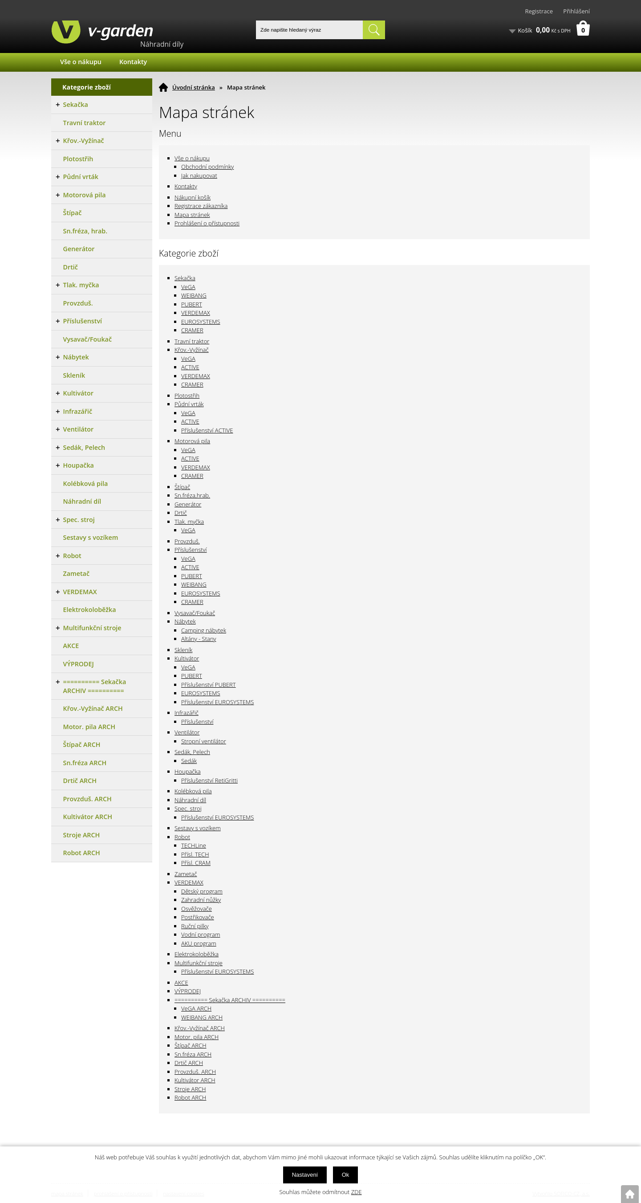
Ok (345, 1174)
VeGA (188, 287)
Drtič (180, 513)
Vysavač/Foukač (194, 613)
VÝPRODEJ (187, 991)
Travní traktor (191, 341)
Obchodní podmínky (207, 167)
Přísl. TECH (195, 854)
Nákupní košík (192, 197)
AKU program (198, 943)
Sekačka (184, 278)
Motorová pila (192, 441)
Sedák (189, 761)
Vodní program (200, 934)
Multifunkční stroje (198, 963)
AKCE (181, 983)
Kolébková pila (193, 791)
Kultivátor (186, 658)
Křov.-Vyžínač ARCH (199, 1028)
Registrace (539, 11)
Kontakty (133, 61)
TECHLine (193, 845)
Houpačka (187, 771)
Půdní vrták (189, 404)
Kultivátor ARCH (194, 1080)
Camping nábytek (203, 630)
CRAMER (192, 330)
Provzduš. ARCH (195, 1072)
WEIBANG (194, 295)
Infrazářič (186, 713)
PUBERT (191, 304)
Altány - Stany (198, 639)
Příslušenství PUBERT (208, 685)
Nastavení (305, 1174)
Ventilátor (186, 732)
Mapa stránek (192, 215)
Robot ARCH (190, 1097)
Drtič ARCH (188, 1063)
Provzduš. (187, 541)
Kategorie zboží (86, 87)
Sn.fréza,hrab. (192, 495)
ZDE (356, 1192)
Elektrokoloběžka (196, 954)
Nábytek (185, 621)
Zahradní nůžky (201, 900)
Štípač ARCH (190, 1045)
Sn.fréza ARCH (192, 1054)
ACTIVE (190, 367)
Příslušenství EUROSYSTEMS (217, 702)
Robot (182, 837)
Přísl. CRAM (196, 863)
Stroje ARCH (190, 1089)
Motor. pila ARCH (196, 1037)
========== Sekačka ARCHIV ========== (229, 1000)
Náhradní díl (190, 800)
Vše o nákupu (80, 61)
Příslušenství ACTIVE (207, 430)
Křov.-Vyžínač (191, 350)
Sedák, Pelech (192, 752)
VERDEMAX (195, 313)
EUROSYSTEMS (200, 322)
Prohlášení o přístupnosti (206, 223)
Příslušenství (190, 550)
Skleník (183, 650)
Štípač (182, 487)
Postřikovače (197, 917)
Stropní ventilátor (203, 741)
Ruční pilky (194, 926)
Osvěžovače (196, 909)
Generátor (187, 504)
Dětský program (202, 891)
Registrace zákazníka (200, 206)
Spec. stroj (188, 808)
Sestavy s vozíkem (197, 828)
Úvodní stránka (193, 87)
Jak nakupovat (199, 175)
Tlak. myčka (189, 522)
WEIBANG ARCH (202, 1017)
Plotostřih (186, 395)
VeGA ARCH (196, 1008)
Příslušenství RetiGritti (209, 780)
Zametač (185, 874)
